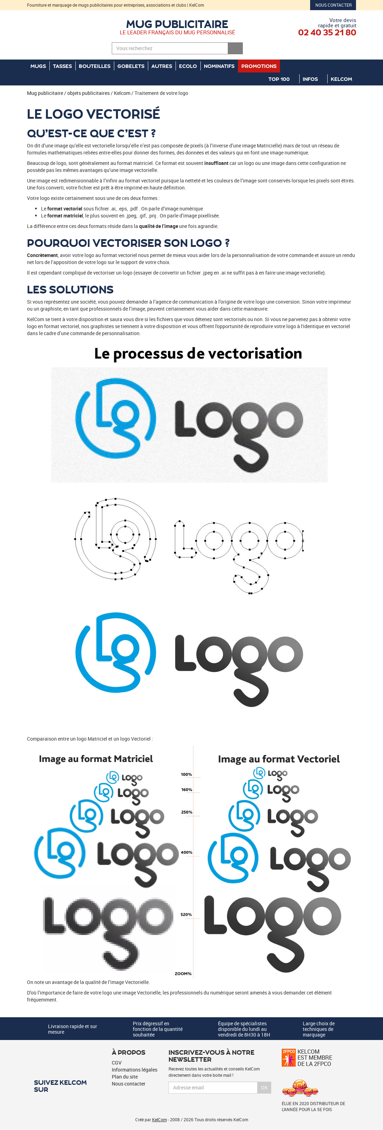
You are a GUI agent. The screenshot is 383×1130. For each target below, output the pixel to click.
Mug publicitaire (177, 23)
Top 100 (282, 79)
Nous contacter (333, 5)
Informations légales (134, 1069)
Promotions (258, 66)
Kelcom (122, 93)
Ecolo (188, 66)
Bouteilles (94, 66)
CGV (117, 1062)
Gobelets (130, 66)
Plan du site (125, 1076)
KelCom (344, 79)
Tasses (62, 66)
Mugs (38, 66)
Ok (264, 1087)
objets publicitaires (88, 93)
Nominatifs (219, 66)
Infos (313, 79)
